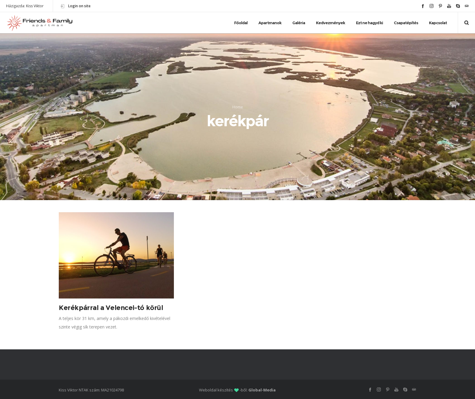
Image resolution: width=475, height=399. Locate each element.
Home (237, 107)
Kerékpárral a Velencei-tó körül (111, 308)
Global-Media (262, 390)
